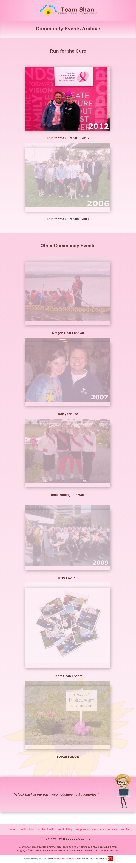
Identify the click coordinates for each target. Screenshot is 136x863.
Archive (124, 829)
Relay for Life (68, 414)
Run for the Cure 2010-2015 (68, 138)
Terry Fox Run (68, 578)
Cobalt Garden (68, 757)
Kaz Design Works (65, 859)
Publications (27, 829)
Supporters (82, 829)
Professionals (46, 829)
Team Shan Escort (68, 676)
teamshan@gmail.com (78, 839)
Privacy (112, 829)
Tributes (11, 829)
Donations (98, 829)
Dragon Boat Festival (68, 333)
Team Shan (42, 850)
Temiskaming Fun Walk (68, 495)
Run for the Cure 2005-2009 (68, 219)
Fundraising (65, 829)
